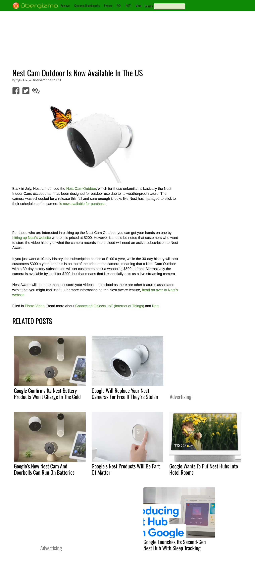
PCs (119, 5)
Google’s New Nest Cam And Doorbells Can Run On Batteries (44, 469)
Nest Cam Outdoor (81, 189)
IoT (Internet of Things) (126, 306)
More (138, 5)
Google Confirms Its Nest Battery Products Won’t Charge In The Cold (47, 393)
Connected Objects (90, 306)
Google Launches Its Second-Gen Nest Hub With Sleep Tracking (174, 545)
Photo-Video (35, 306)
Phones (108, 5)
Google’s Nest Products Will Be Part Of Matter (126, 469)
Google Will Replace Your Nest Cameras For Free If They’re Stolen (125, 393)
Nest (155, 306)
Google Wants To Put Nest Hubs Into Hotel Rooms (203, 469)
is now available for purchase (82, 204)
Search (149, 6)
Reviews (65, 5)
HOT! (128, 5)
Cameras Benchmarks (87, 5)
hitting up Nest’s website (31, 238)
